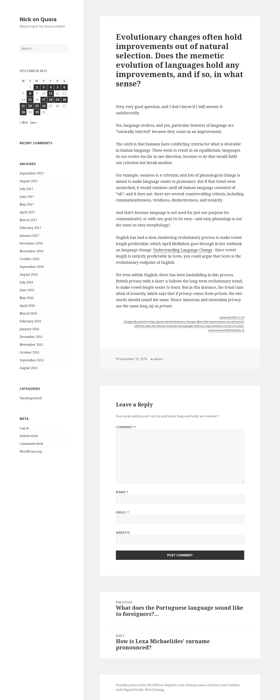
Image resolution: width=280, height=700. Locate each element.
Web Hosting (154, 690)
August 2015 (29, 368)
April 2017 (27, 212)
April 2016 (27, 305)
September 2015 (32, 360)
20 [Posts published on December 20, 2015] (64, 100)
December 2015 (31, 337)
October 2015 (29, 352)
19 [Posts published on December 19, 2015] (57, 100)
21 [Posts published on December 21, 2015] (23, 106)
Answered (232, 317)
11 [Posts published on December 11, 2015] (50, 93)
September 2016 (32, 267)
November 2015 (31, 344)
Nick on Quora (38, 19)
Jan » (34, 122)
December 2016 (31, 243)
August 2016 (29, 274)
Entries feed (29, 436)
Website (123, 532)
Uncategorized (31, 398)
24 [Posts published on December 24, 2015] (44, 106)
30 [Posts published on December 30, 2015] (37, 112)
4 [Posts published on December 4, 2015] (51, 87)
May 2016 (27, 298)
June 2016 (27, 290)
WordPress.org (31, 451)
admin (158, 359)
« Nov (24, 122)
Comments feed (31, 443)
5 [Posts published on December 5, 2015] (57, 87)
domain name (196, 685)
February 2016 (30, 321)
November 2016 (31, 251)
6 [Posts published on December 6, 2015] (64, 87)
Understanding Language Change (182, 249)
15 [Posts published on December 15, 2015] (30, 100)
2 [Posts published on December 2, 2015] (37, 87)
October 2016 (29, 259)
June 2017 (27, 196)
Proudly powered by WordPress (140, 685)
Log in (24, 428)
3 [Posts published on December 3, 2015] (44, 87)
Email (122, 512)
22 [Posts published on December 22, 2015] (30, 106)
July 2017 (26, 189)
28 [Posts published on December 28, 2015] (23, 112)
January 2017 (29, 235)
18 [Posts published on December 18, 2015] (50, 100)
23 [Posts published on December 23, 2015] (37, 106)
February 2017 (30, 228)
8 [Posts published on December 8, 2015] (30, 93)
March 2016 (28, 313)
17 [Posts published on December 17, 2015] (44, 100)
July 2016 (26, 282)
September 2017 (32, 173)
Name (122, 492)
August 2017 (29, 181)
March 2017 (28, 220)
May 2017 (27, 204)
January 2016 (29, 329)
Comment (126, 427)
